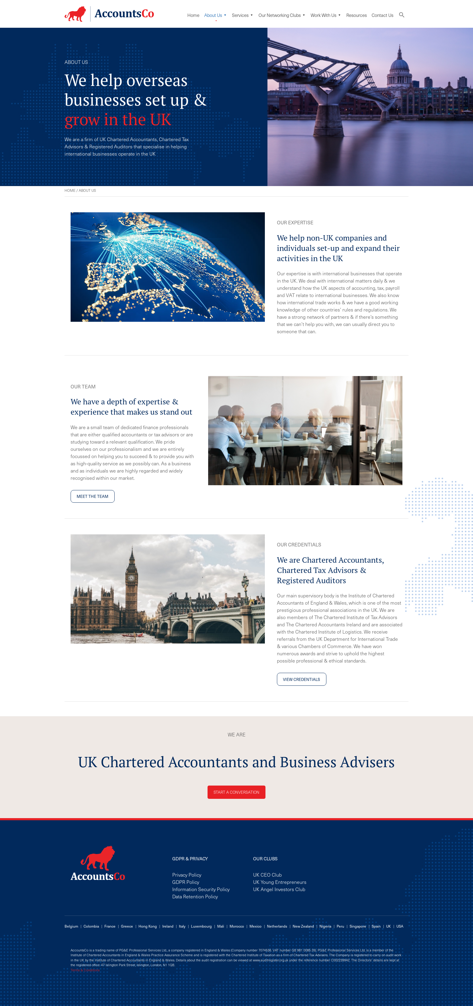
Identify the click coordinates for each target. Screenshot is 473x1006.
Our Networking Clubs (282, 15)
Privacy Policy (186, 874)
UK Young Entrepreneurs (279, 881)
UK (388, 926)
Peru (340, 926)
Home (193, 15)
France (110, 926)
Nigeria (325, 926)
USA (399, 926)
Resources (356, 15)
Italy (182, 926)
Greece (127, 926)
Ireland (167, 926)
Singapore (358, 926)
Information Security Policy (201, 889)
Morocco (237, 926)
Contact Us (382, 15)
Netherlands (277, 926)
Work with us (326, 15)
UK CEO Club (267, 874)
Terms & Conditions (85, 970)
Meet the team (92, 496)
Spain (376, 926)
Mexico (255, 926)
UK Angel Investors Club (279, 889)
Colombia (91, 926)
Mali (220, 926)
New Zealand (303, 926)
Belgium (71, 926)
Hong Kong (147, 926)
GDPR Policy (185, 881)
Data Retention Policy (195, 896)
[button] (402, 16)
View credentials (301, 679)
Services (243, 15)
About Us (215, 15)
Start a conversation (236, 792)
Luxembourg (201, 926)
